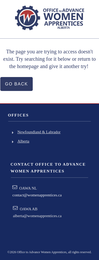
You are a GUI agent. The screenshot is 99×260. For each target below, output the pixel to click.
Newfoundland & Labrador (38, 132)
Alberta (23, 141)
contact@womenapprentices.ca (37, 195)
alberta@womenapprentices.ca (37, 216)
